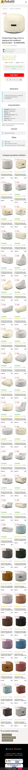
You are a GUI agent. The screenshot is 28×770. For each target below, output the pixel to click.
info (12, 177)
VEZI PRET (14, 75)
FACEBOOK (9, 749)
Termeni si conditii (11, 753)
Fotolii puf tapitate (7, 740)
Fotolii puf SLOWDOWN (14, 8)
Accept (20, 768)
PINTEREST (17, 749)
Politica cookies (18, 755)
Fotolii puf (5, 8)
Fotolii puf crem (7, 735)
